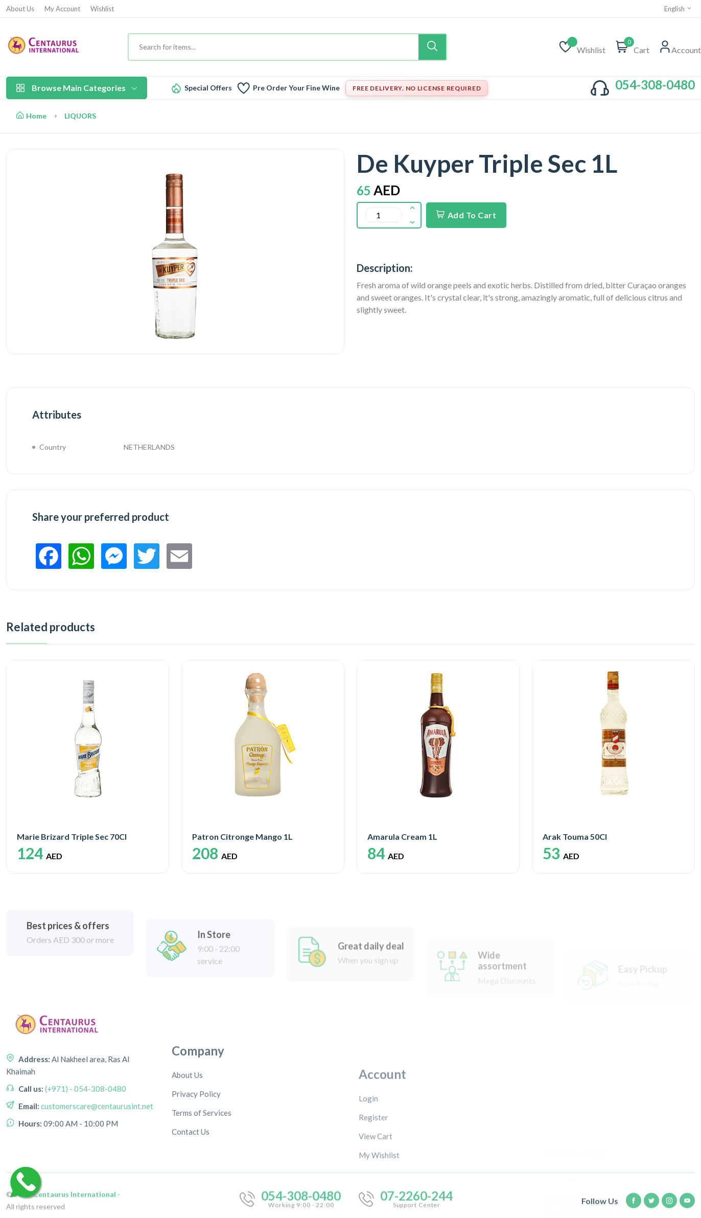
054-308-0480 (655, 84)
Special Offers (208, 88)
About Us (20, 9)
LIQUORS (80, 115)
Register (373, 1194)
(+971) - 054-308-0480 (84, 1140)
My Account (62, 9)
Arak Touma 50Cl (575, 836)
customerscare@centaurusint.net (96, 1157)
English (678, 8)
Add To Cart (466, 215)
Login (368, 1175)
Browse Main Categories (76, 88)
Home (31, 115)
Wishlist (102, 9)
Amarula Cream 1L (402, 836)
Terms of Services (201, 1194)
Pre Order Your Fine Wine (296, 88)
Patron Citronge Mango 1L (242, 836)
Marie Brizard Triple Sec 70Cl (72, 836)
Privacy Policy (196, 1175)
